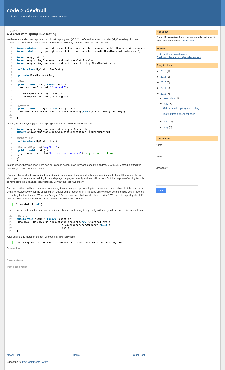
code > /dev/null (26, 10)
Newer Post (13, 353)
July (166, 103)
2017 (163, 71)
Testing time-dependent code (179, 113)
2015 (163, 82)
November (170, 98)
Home (76, 353)
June (167, 121)
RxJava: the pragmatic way (172, 54)
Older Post (139, 353)
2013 (163, 93)
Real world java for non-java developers (179, 57)
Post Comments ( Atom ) (36, 360)
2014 (163, 87)
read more (188, 40)
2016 (163, 76)
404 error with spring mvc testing (181, 108)
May (166, 127)
